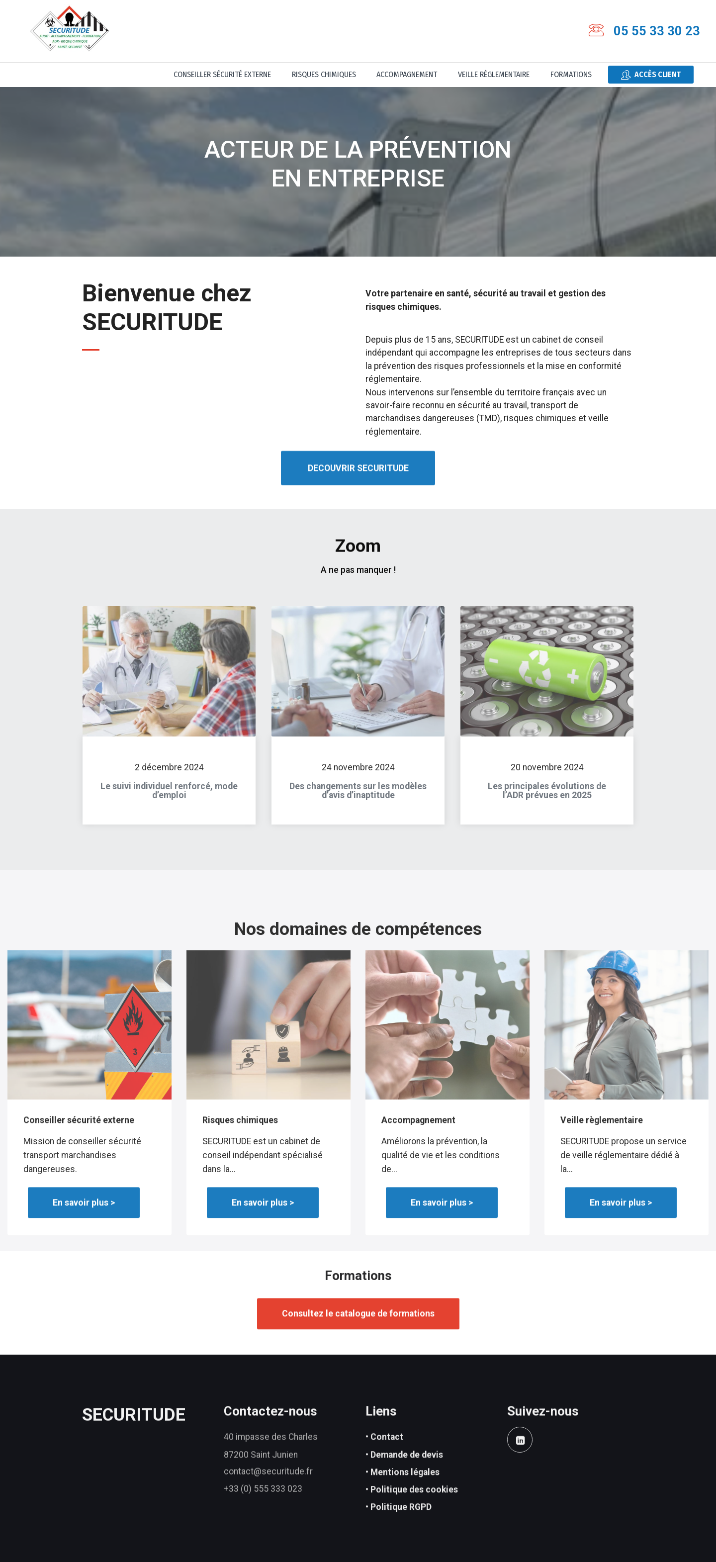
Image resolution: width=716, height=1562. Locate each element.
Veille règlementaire (494, 74)
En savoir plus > (84, 1223)
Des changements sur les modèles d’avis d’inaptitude (358, 802)
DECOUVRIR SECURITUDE (358, 490)
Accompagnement (406, 74)
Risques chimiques (324, 74)
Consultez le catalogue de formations (358, 1334)
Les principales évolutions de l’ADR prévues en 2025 (547, 802)
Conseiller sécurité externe (222, 74)
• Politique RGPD (398, 1530)
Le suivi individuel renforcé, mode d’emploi (169, 802)
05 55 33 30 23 (657, 30)
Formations (571, 74)
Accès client (651, 75)
